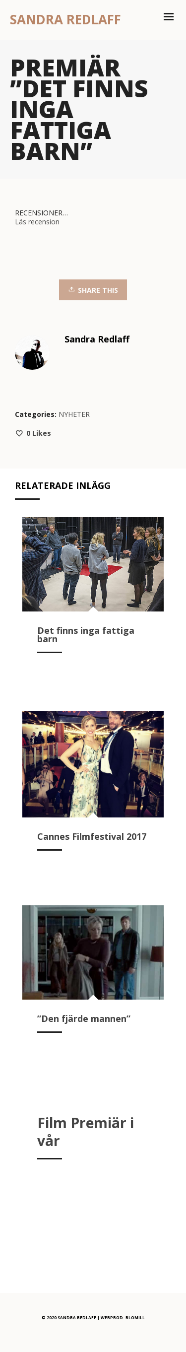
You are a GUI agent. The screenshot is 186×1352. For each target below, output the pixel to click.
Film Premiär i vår (85, 1131)
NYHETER (74, 414)
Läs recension (37, 221)
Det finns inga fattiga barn (85, 634)
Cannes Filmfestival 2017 (91, 836)
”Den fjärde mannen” (83, 1018)
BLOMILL (135, 1317)
